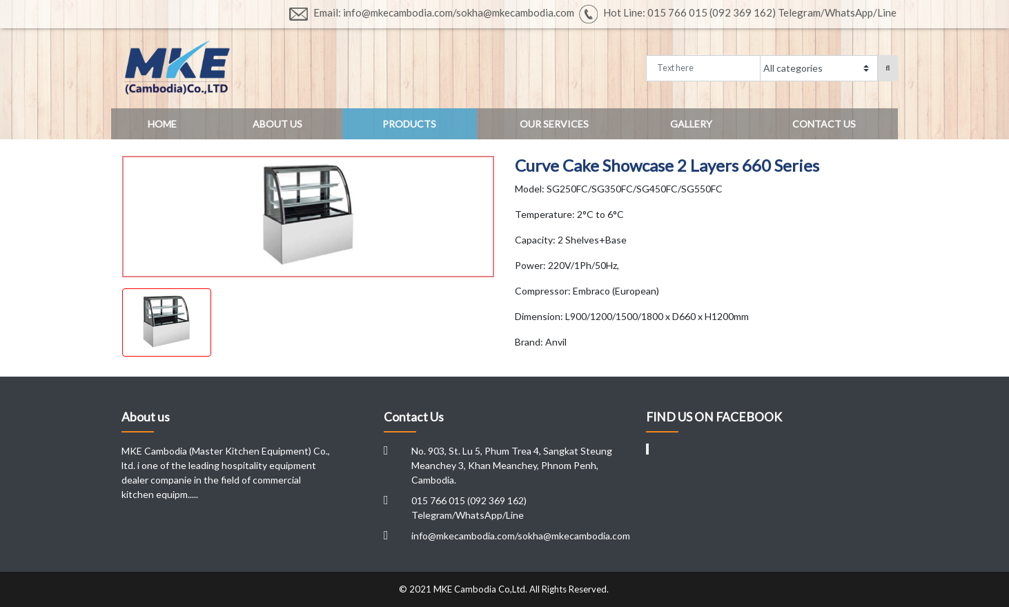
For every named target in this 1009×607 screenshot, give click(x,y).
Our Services (554, 124)
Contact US (824, 124)
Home (162, 124)
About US (277, 124)
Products (409, 124)
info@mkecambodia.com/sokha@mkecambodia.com (520, 535)
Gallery (691, 124)
